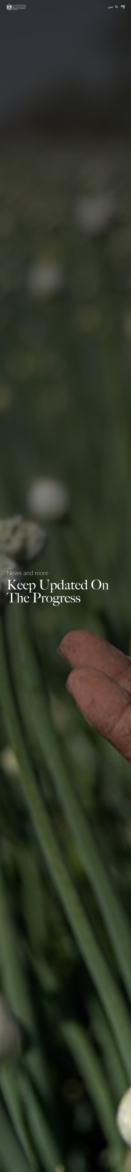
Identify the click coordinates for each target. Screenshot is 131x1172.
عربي (110, 7)
